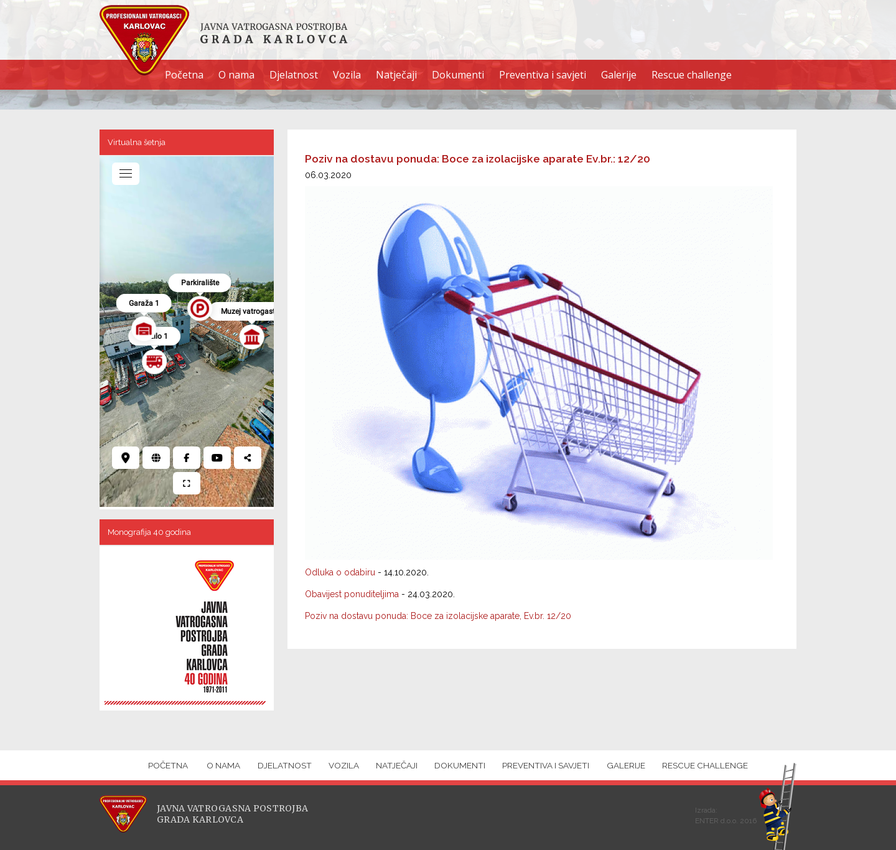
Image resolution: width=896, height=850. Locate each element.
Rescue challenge (691, 75)
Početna (184, 75)
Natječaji (396, 75)
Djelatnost (293, 75)
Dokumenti (458, 75)
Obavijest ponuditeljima (352, 594)
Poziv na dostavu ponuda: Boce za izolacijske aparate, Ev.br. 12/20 (438, 616)
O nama (236, 75)
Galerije (619, 75)
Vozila (347, 75)
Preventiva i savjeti (542, 75)
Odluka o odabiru (340, 572)
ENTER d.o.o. (716, 820)
